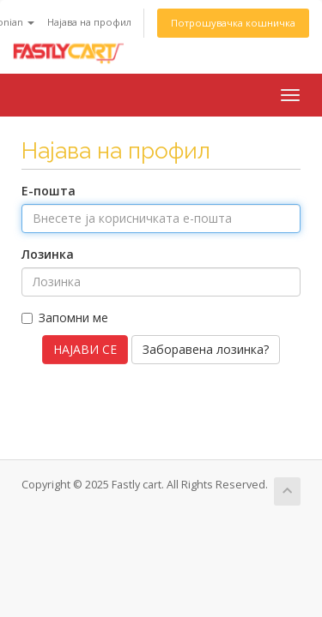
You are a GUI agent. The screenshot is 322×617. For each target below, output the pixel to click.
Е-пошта (48, 191)
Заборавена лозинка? (206, 349)
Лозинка (47, 254)
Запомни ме (64, 317)
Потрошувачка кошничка (233, 22)
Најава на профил (89, 21)
